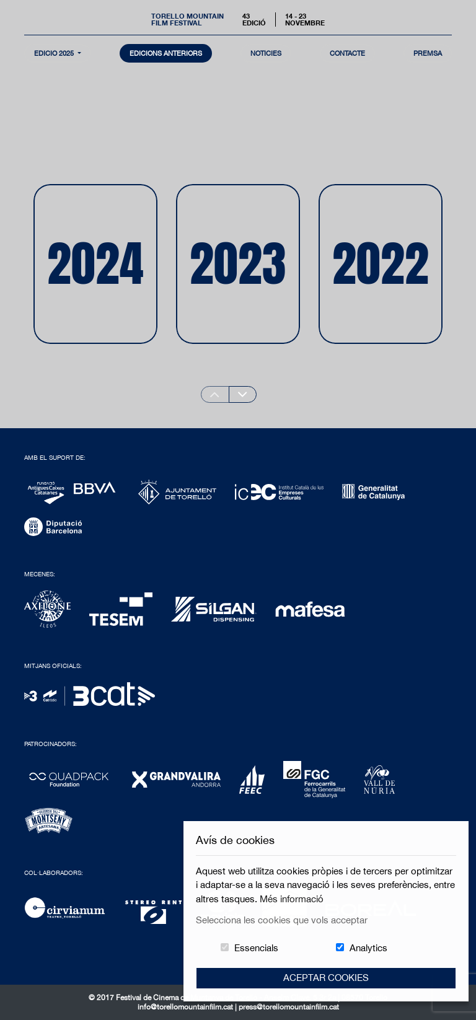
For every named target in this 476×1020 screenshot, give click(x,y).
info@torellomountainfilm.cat (186, 1007)
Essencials (256, 948)
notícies (265, 53)
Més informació (292, 899)
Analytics (368, 948)
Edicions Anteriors (166, 53)
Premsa (427, 53)
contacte (347, 53)
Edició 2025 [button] (55, 53)
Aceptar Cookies (326, 977)
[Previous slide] (215, 394)
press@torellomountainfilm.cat (289, 1007)
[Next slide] (243, 394)
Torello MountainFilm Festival (187, 19)
